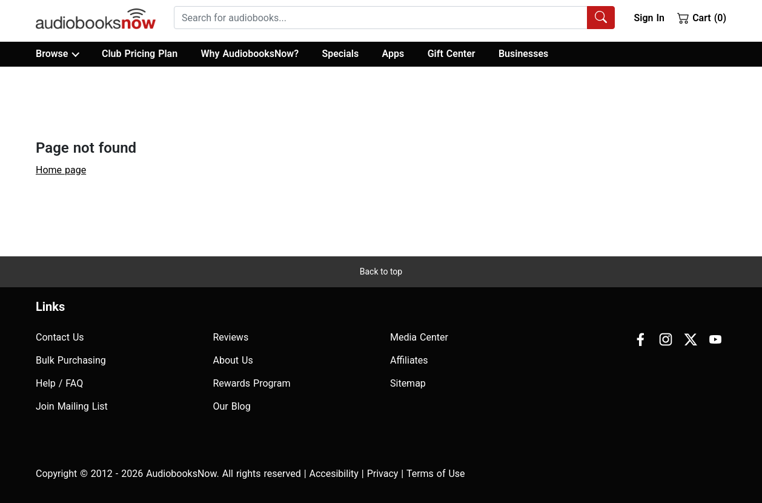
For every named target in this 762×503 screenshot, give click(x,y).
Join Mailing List (72, 406)
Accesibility (334, 473)
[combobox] (394, 17)
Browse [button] (57, 54)
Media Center (419, 337)
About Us (233, 360)
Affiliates (409, 360)
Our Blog (232, 406)
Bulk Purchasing (71, 360)
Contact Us (60, 337)
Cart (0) (701, 18)
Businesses (523, 53)
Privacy (383, 473)
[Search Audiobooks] (601, 17)
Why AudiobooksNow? (250, 53)
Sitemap (408, 383)
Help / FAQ (59, 383)
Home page (61, 170)
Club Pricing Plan (139, 53)
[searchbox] (381, 17)
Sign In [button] (649, 18)
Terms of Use (435, 473)
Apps (393, 53)
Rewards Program (252, 383)
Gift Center (451, 53)
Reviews (231, 337)
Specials (340, 53)
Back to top (381, 271)
